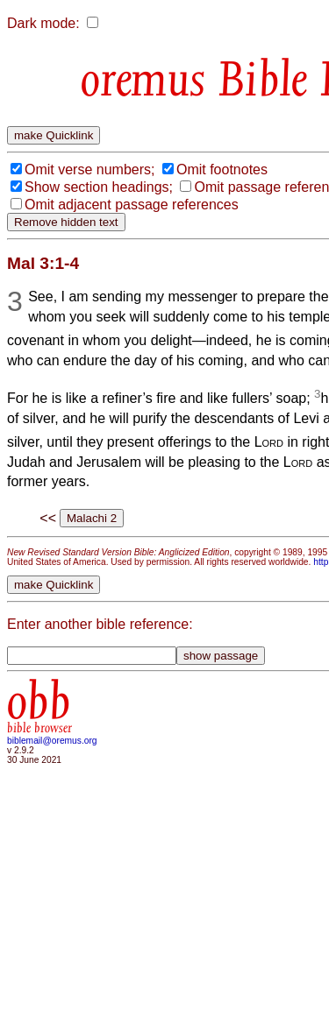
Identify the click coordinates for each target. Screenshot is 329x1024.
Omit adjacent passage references (132, 204)
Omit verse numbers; (89, 169)
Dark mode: (43, 23)
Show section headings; (99, 187)
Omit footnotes (222, 169)
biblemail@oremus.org (52, 740)
